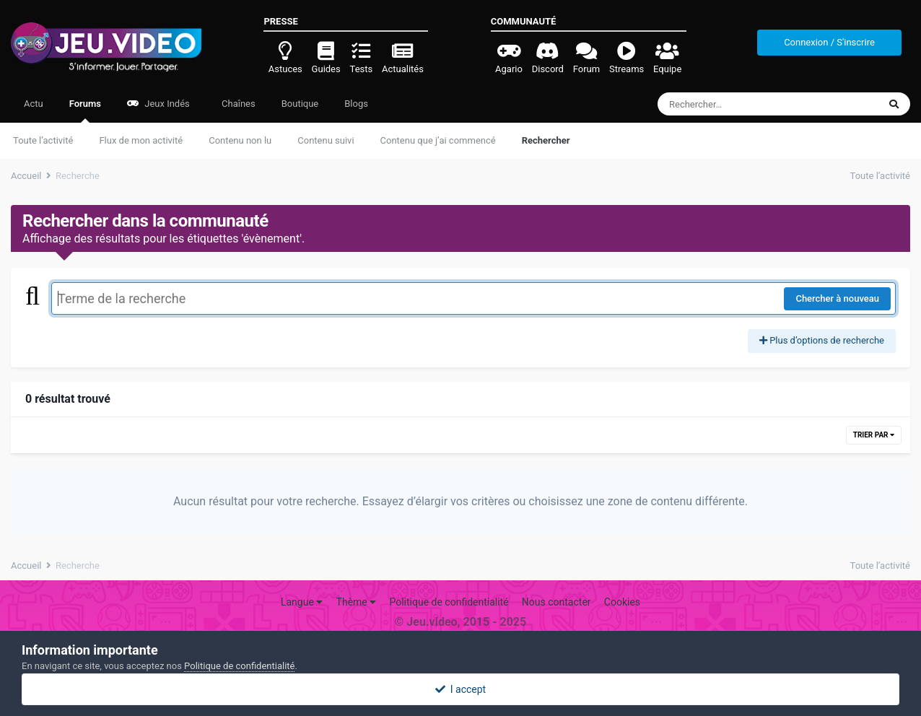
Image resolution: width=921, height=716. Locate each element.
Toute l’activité (43, 140)
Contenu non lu (240, 140)
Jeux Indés (158, 103)
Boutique (300, 103)
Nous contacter (556, 602)
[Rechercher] (729, 103)
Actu (33, 103)
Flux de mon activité (141, 140)
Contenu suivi (325, 140)
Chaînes (237, 103)
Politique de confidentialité (448, 602)
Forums (85, 110)
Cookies (622, 602)
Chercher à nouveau (837, 298)
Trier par (873, 435)
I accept (460, 689)
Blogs (356, 103)
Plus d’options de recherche (821, 340)
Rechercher (546, 140)
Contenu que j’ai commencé (438, 140)
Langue (302, 602)
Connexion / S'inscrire (829, 42)
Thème (356, 602)
